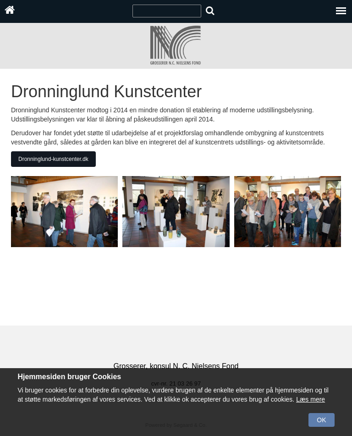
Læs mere (310, 399)
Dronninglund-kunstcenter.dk (53, 159)
